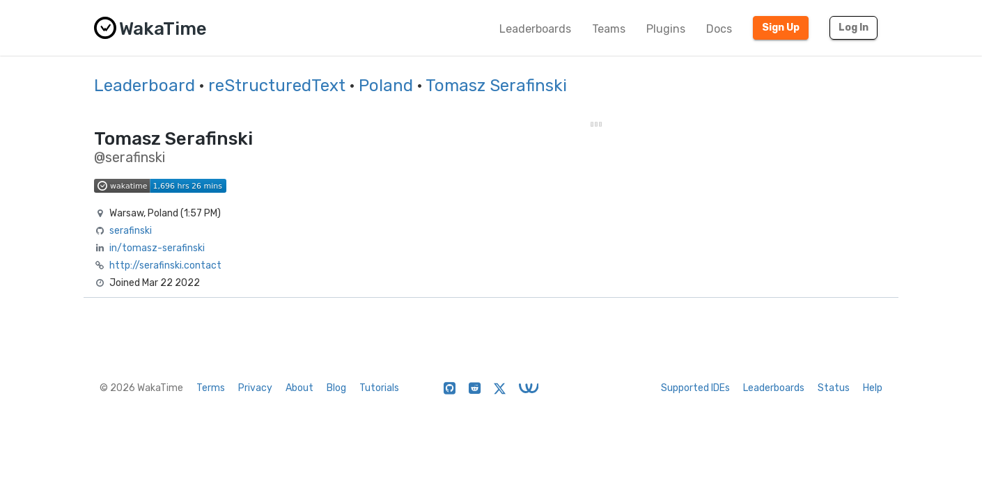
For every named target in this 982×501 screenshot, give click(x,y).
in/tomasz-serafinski (157, 248)
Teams (608, 28)
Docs (719, 28)
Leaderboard (144, 85)
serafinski (130, 231)
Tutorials (379, 388)
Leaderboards (535, 28)
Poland (386, 85)
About (299, 388)
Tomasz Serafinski (496, 85)
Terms (210, 388)
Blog (336, 388)
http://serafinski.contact (165, 265)
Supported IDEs (695, 388)
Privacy (255, 388)
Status (834, 388)
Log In (853, 27)
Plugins (665, 28)
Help (872, 388)
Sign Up (781, 27)
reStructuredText (276, 85)
